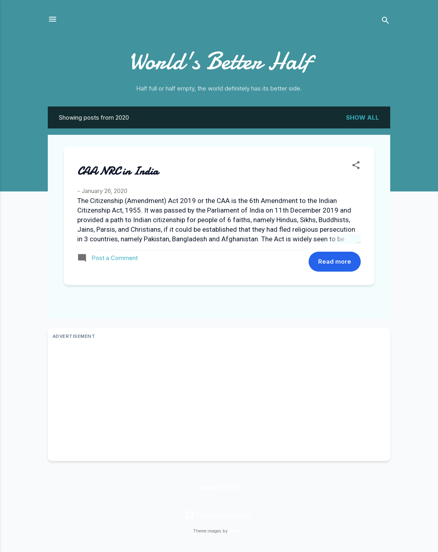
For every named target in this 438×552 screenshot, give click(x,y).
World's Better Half (219, 61)
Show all (362, 117)
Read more (334, 261)
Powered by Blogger (219, 515)
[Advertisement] (219, 400)
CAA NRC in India (117, 171)
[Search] (385, 22)
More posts (219, 487)
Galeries (237, 531)
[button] (356, 166)
